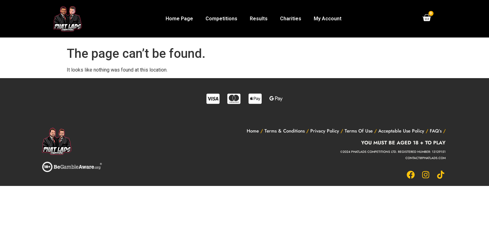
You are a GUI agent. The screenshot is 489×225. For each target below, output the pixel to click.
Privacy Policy (324, 131)
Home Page (179, 19)
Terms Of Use (359, 131)
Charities (290, 19)
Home (253, 131)
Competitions (221, 19)
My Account (327, 19)
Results (259, 19)
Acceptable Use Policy (401, 131)
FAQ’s (436, 131)
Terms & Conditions (284, 131)
